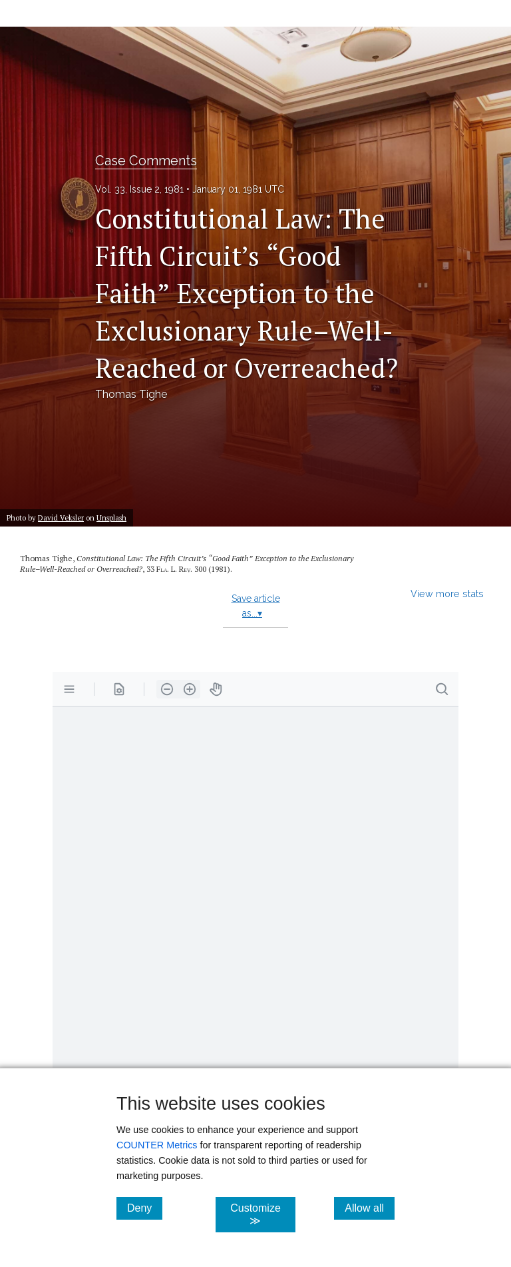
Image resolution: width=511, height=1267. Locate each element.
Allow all (370, 1208)
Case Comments (146, 161)
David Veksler (61, 518)
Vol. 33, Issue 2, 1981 (139, 189)
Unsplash (111, 518)
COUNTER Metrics (157, 1145)
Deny (144, 1208)
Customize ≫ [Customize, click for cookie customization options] (262, 1214)
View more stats (447, 593)
